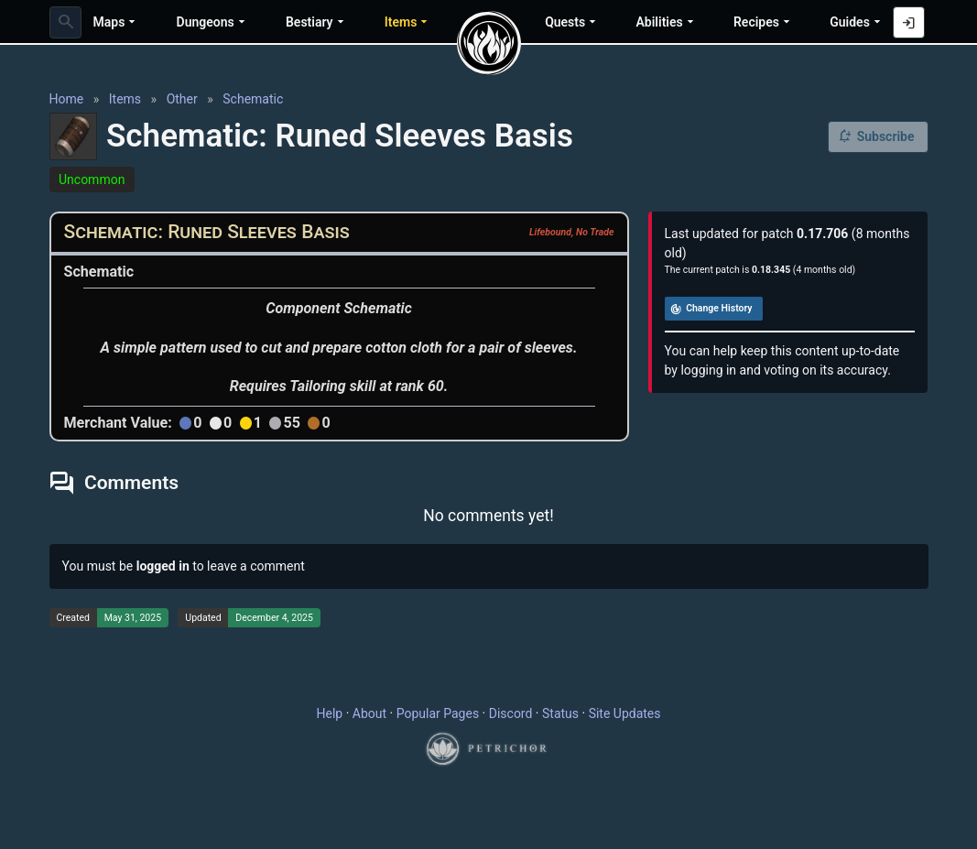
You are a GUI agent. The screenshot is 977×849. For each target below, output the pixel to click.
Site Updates (625, 713)
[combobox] (65, 22)
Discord (511, 713)
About (369, 713)
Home (66, 99)
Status (560, 713)
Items (125, 99)
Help (330, 713)
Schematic (253, 99)
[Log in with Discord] (909, 22)
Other (182, 99)
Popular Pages (437, 713)
